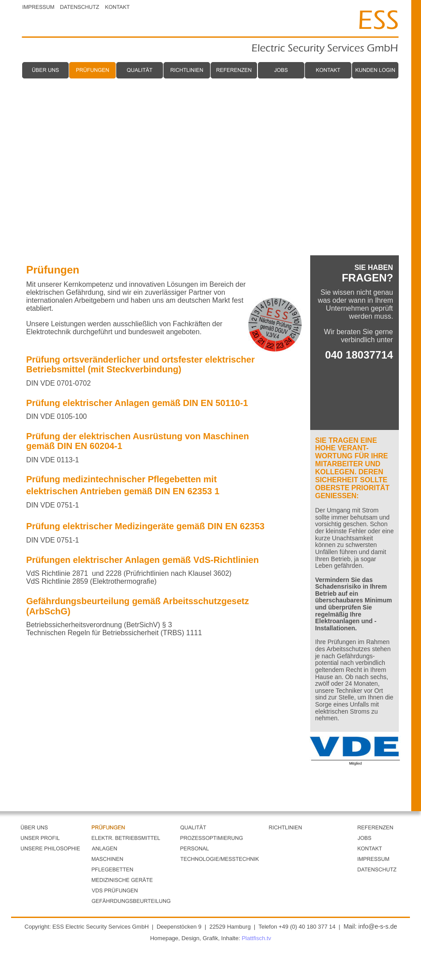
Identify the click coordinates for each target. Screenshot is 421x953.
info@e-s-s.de (378, 926)
